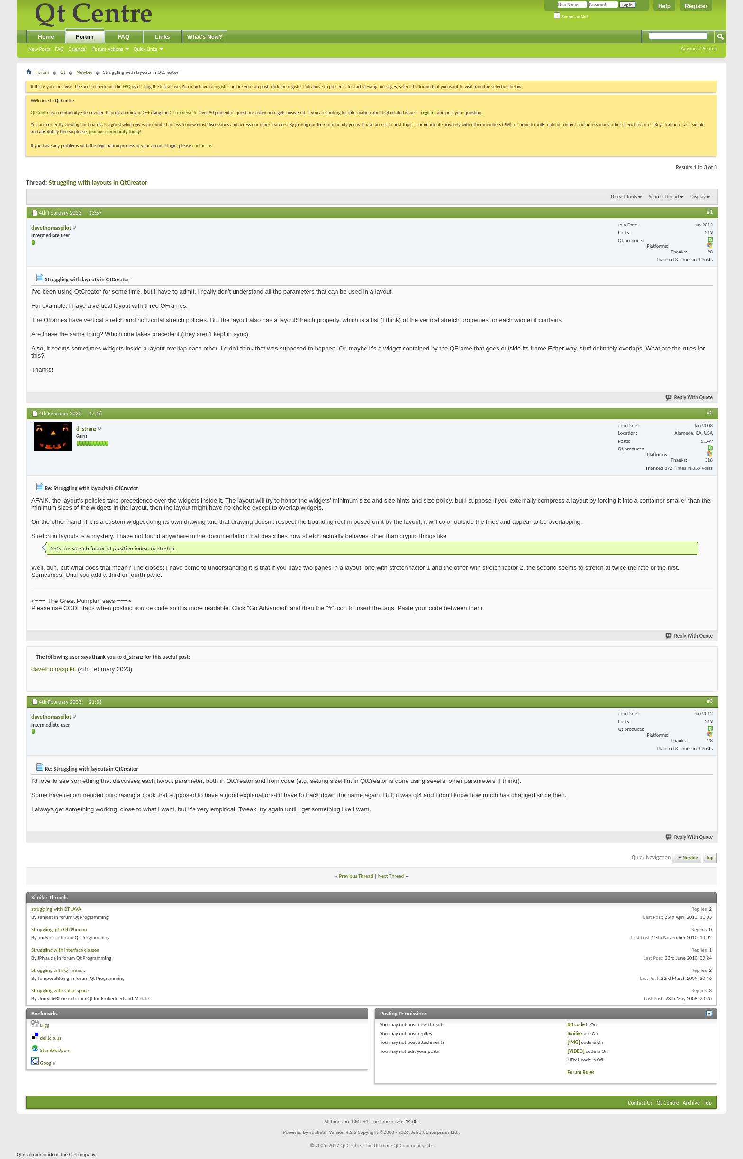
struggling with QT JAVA (56, 909)
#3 (710, 701)
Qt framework (183, 112)
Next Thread (391, 876)
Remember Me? (571, 16)
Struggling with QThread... (58, 970)
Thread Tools (623, 196)
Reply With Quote (689, 398)
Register (696, 6)
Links (162, 37)
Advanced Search (699, 48)
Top (710, 857)
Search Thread (664, 196)
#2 (710, 412)
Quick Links (145, 49)
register (428, 112)
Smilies (574, 1034)
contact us (202, 146)
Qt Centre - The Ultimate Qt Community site (386, 1145)
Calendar (77, 49)
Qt (62, 72)
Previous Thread (356, 876)
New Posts (39, 49)
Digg (45, 1025)
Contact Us (640, 1102)
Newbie (84, 72)
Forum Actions (107, 49)
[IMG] (573, 1042)
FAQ (59, 49)
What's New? (204, 37)
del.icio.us (51, 1038)
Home (46, 37)
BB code (576, 1025)
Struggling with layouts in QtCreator (98, 183)
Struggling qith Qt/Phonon (59, 929)
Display (698, 196)
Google (47, 1063)
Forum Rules (580, 1072)
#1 (710, 211)
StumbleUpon (55, 1050)
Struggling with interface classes (65, 950)
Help (664, 6)
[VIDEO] (575, 1051)
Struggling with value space (60, 991)
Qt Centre (40, 112)
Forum (84, 37)
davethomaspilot (53, 669)
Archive (691, 1102)
